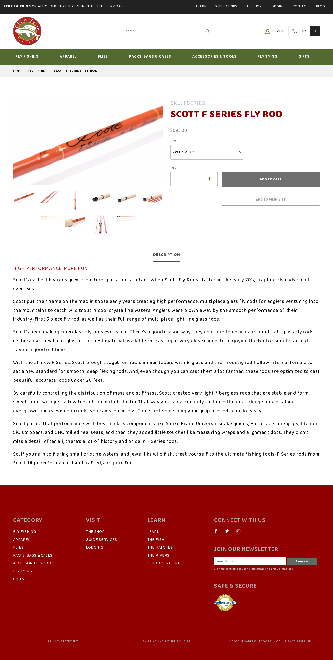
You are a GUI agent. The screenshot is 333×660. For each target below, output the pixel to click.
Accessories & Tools (218, 56)
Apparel (72, 56)
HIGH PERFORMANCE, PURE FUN (50, 268)
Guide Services (101, 540)
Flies (107, 56)
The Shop (253, 6)
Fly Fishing (31, 56)
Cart (306, 31)
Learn (201, 6)
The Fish (155, 540)
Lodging (277, 6)
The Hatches (160, 547)
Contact (300, 6)
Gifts (308, 56)
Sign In (275, 31)
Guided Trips (226, 6)
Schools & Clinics (165, 563)
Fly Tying (272, 56)
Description (166, 255)
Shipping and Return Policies (166, 641)
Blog (320, 6)
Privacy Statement (63, 641)
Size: (174, 141)
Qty (173, 168)
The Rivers (158, 555)
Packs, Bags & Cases (154, 56)
